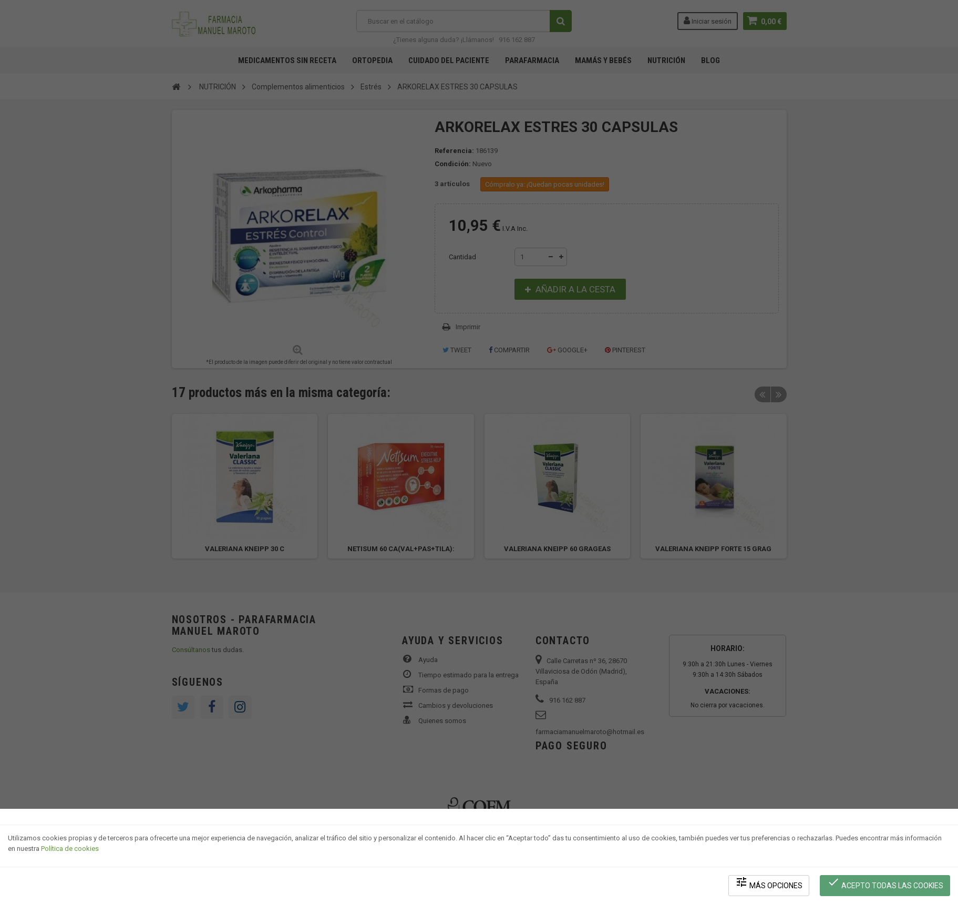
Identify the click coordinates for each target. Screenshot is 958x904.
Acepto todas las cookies (885, 883)
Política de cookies (70, 849)
